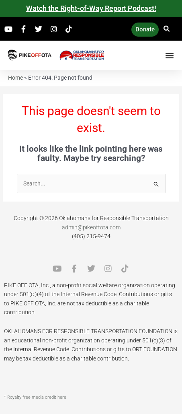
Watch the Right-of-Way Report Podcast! (91, 8)
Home (15, 77)
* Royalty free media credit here (35, 397)
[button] (167, 29)
